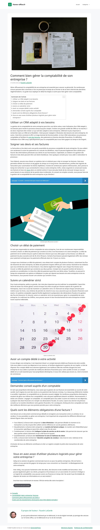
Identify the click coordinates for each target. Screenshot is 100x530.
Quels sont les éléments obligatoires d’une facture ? (30, 113)
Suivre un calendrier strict (21, 106)
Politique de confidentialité (83, 528)
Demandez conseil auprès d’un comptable (27, 111)
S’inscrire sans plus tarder (22, 485)
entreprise (28, 495)
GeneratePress (36, 528)
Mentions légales (67, 528)
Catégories (87, 4)
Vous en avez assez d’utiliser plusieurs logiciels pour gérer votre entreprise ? (34, 116)
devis (28, 170)
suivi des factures (34, 137)
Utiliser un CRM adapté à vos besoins (25, 99)
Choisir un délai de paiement (22, 104)
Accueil (78, 4)
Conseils (15, 493)
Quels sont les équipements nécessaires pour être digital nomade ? (35, 500)
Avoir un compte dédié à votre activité (26, 108)
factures (35, 495)
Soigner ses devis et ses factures (24, 101)
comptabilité (16, 495)
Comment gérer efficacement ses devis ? (26, 498)
